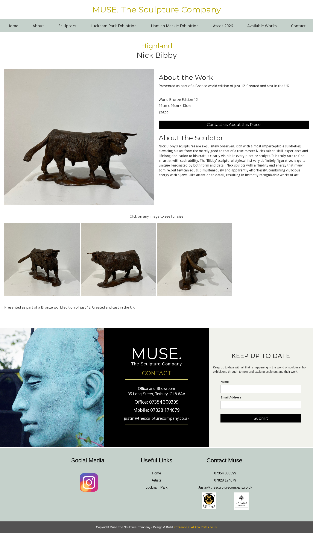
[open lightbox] (79, 137)
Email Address (230, 397)
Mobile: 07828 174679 (156, 410)
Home (12, 25)
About (38, 25)
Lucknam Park (156, 487)
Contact (298, 25)
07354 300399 (225, 473)
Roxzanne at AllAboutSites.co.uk (195, 527)
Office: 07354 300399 (157, 402)
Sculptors (67, 25)
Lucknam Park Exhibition (114, 25)
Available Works (262, 25)
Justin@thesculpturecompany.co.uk (225, 487)
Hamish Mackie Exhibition (175, 25)
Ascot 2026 (223, 25)
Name (224, 381)
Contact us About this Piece (234, 124)
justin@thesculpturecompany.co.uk (156, 418)
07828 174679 (225, 480)
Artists (156, 480)
